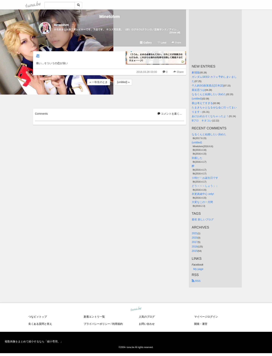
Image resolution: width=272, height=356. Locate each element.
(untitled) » (123, 82)
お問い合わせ (147, 323)
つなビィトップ (37, 316)
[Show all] (175, 32)
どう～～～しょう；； (205, 185)
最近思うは (198, 89)
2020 (195, 237)
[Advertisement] (109, 96)
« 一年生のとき (99, 82)
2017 (195, 241)
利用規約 (117, 323)
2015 (195, 250)
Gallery (146, 42)
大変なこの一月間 (202, 202)
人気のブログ (147, 316)
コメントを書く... (170, 113)
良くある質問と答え (40, 323)
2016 (195, 246)
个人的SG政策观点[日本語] (207, 85)
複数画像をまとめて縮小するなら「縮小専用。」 (34, 341)
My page (198, 268)
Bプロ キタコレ (202, 120)
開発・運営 (200, 323)
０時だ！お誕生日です (205, 177)
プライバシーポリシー (97, 323)
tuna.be (136, 308)
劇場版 (196, 72)
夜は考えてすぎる (202, 103)
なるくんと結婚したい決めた (209, 94)
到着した (197, 157)
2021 (195, 233)
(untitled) (197, 98)
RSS (196, 280)
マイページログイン (206, 316)
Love (161, 42)
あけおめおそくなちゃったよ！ (210, 116)
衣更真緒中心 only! (203, 193)
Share (176, 42)
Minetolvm (109, 16)
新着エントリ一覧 (94, 316)
